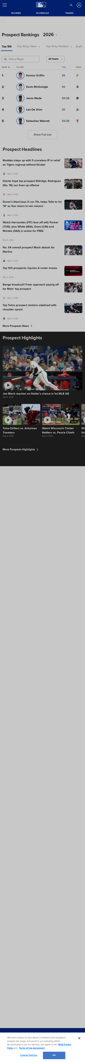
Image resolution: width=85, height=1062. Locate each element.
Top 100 (6, 46)
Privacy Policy (23, 1048)
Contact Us (52, 1048)
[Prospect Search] (21, 59)
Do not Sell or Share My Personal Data (20, 1053)
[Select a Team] (55, 59)
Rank (6, 67)
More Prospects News (17, 326)
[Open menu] (6, 5)
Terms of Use (8, 1048)
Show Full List (42, 134)
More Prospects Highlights (20, 837)
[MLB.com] (9, 1037)
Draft (79, 46)
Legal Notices (39, 1048)
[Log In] (78, 5)
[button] (71, 5)
